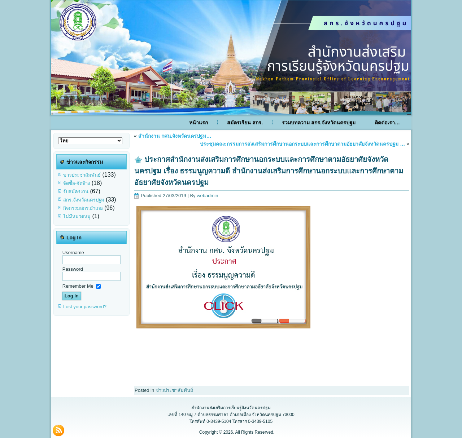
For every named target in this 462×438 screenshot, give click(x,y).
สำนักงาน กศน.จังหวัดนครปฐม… (175, 136)
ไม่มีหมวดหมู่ (77, 216)
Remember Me (77, 285)
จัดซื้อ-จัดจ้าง (76, 183)
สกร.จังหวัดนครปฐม (83, 200)
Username (73, 252)
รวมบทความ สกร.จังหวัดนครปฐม (319, 122)
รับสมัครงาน (75, 191)
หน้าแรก (198, 122)
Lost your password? (84, 306)
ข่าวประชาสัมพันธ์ (82, 175)
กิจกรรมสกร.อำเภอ (83, 208)
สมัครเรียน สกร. (245, 122)
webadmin (207, 195)
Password (72, 269)
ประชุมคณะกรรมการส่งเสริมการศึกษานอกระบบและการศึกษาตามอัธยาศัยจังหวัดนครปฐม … (302, 144)
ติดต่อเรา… (387, 122)
